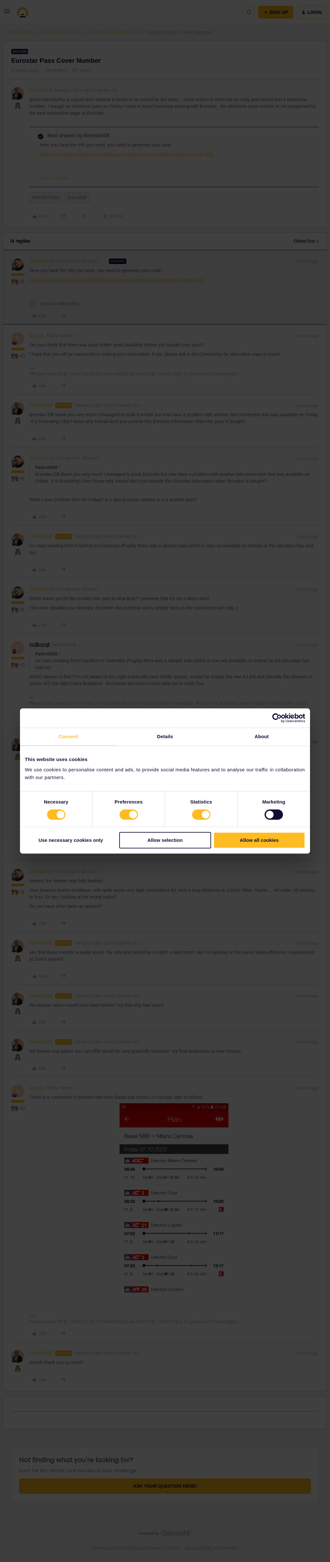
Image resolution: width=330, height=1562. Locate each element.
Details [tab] (165, 736)
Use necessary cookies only (70, 840)
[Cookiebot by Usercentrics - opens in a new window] (277, 718)
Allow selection (164, 840)
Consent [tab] (68, 736)
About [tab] (262, 736)
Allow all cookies (259, 840)
